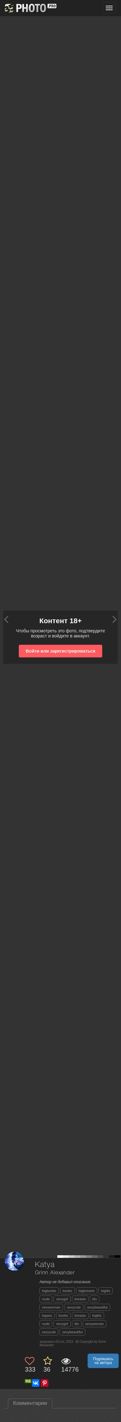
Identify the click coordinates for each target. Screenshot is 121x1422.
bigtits (105, 1291)
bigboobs (49, 1291)
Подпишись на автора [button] (103, 1361)
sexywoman (51, 1307)
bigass (47, 1315)
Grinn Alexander (55, 1272)
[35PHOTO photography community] (29, 8)
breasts (80, 1299)
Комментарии (30, 1403)
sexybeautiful (97, 1307)
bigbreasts (87, 1291)
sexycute (74, 1307)
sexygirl (62, 1299)
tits (94, 1299)
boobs (67, 1291)
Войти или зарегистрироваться (60, 651)
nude (46, 1299)
